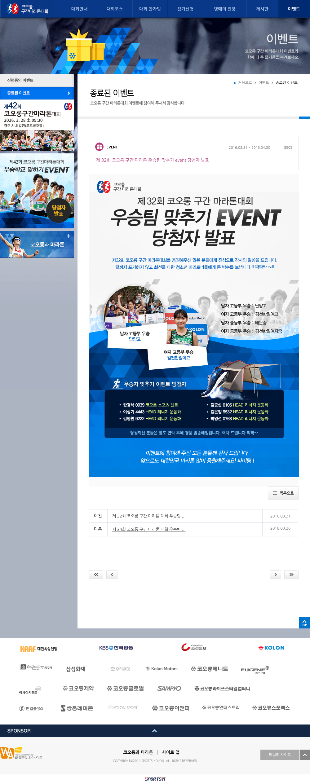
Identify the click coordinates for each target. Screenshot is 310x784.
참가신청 (185, 9)
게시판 (262, 9)
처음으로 (245, 83)
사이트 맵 (171, 752)
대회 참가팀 (150, 9)
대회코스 (115, 9)
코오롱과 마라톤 (138, 752)
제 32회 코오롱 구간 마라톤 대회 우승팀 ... (148, 516)
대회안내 (79, 9)
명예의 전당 (225, 9)
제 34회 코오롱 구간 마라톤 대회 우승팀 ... (148, 529)
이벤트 (294, 9)
